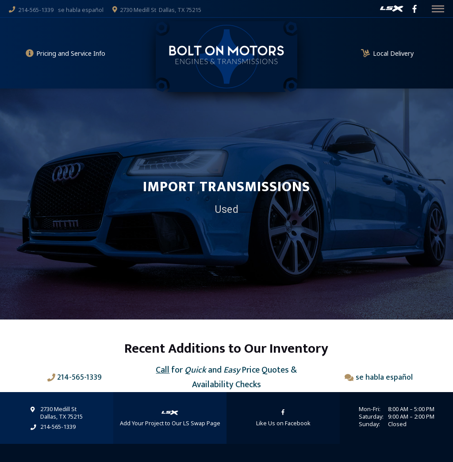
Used (226, 209)
